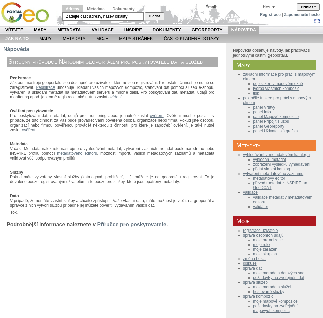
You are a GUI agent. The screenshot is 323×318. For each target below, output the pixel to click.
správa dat (252, 268)
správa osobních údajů (263, 235)
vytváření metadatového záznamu (273, 173)
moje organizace (268, 240)
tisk (256, 93)
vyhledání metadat (269, 159)
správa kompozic (258, 296)
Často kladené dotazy (191, 38)
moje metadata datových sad (278, 273)
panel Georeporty (268, 126)
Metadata (96, 9)
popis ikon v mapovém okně (278, 83)
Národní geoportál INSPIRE (28, 12)
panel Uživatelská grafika (275, 131)
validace (250, 192)
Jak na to (17, 38)
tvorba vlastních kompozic (276, 88)
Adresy (72, 9)
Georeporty (207, 29)
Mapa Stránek (136, 38)
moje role (261, 244)
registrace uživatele (260, 230)
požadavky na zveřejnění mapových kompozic (275, 308)
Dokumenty (123, 9)
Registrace (270, 14)
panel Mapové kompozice (276, 116)
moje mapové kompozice (275, 301)
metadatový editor (269, 178)
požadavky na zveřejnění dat (278, 277)
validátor (260, 206)
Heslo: (269, 7)
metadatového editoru (77, 153)
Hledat (154, 16)
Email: (212, 7)
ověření (115, 97)
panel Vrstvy (264, 107)
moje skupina (265, 254)
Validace (102, 29)
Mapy (40, 29)
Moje (102, 38)
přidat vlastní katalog (271, 169)
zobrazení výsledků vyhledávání (281, 164)
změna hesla (254, 258)
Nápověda (243, 29)
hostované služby (268, 291)
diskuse (250, 263)
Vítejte (14, 29)
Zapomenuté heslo (302, 14)
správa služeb (255, 282)
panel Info (262, 112)
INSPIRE (133, 29)
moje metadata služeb (272, 287)
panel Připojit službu (271, 121)
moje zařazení (265, 249)
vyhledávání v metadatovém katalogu (276, 154)
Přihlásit (308, 7)
